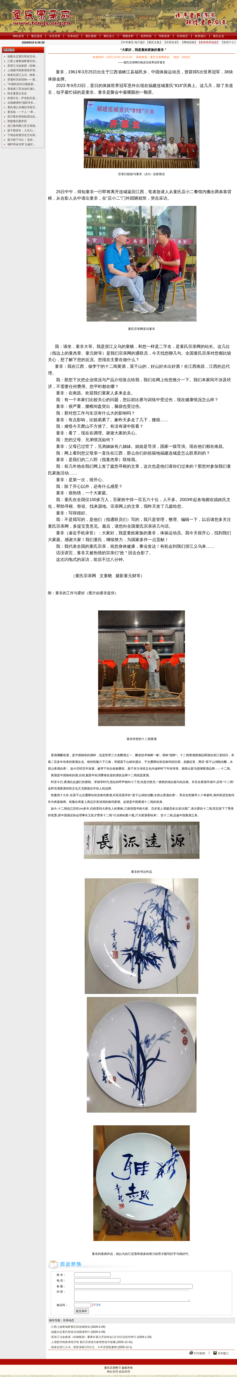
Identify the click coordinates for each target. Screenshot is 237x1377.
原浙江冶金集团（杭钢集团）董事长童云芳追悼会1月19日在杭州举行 (93, 1339)
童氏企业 (218, 36)
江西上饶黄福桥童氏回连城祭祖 (70, 1329)
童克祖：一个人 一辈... (21, 112)
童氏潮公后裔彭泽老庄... (22, 107)
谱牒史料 (128, 36)
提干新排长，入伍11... (21, 130)
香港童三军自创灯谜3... (21, 88)
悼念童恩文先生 (17, 93)
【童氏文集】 (154, 42)
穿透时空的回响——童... (22, 79)
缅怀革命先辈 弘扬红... (21, 144)
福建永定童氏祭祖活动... (22, 56)
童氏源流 (36, 36)
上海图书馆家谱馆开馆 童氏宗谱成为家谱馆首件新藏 (83, 1344)
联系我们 (200, 36)
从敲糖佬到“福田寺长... (21, 102)
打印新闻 (199, 1355)
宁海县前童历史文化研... (22, 135)
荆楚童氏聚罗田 (17, 121)
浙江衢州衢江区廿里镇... (22, 125)
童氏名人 (109, 36)
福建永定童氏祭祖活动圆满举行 (70, 1334)
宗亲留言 (182, 36)
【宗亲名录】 (171, 42)
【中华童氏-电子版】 (133, 42)
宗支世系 (54, 36)
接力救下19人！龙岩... (21, 139)
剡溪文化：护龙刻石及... (22, 98)
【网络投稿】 (189, 42)
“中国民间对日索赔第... (21, 84)
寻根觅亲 (164, 36)
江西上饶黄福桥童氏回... (22, 61)
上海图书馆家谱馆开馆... (22, 70)
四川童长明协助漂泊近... (22, 116)
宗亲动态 (72, 36)
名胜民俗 (146, 36)
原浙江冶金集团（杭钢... (22, 65)
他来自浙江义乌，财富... (22, 75)
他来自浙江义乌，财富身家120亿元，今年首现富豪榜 (84, 1349)
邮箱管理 (124, 1373)
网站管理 (112, 1373)
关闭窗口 (223, 1355)
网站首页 (18, 36)
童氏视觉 (91, 36)
